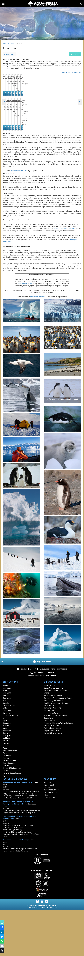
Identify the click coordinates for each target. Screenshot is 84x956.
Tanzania (6, 817)
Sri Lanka (6, 812)
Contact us (48, 834)
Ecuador (6, 764)
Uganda (6, 822)
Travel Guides (44, 715)
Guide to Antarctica (18, 217)
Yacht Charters (50, 767)
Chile (5, 754)
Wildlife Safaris (50, 752)
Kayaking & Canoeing (52, 754)
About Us (33, 715)
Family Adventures (51, 759)
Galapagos (7, 769)
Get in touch (75, 54)
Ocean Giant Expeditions (54, 734)
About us (47, 828)
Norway (6, 789)
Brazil (5, 747)
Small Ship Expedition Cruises (56, 749)
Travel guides (49, 843)
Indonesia (7, 777)
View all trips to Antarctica (71, 72)
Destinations (11, 43)
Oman (5, 792)
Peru (5, 799)
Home (4, 43)
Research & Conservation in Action (58, 744)
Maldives (6, 784)
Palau (5, 794)
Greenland (7, 772)
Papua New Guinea (10, 797)
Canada (6, 749)
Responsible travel (51, 836)
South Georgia (9, 809)
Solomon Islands (9, 807)
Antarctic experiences (38, 343)
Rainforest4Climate (25, 330)
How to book (62, 715)
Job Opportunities (51, 838)
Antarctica (7, 734)
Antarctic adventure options (64, 275)
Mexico (5, 787)
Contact (24, 715)
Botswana (7, 744)
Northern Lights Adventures (55, 762)
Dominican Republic (11, 762)
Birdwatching (49, 764)
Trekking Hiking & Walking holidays (58, 769)
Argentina (7, 739)
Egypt (5, 767)
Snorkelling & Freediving (54, 747)
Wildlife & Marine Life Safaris (55, 737)
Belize (5, 742)
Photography (49, 757)
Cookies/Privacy (32, 954)
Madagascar (8, 782)
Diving (46, 739)
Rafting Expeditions (52, 772)
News (53, 715)
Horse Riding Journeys (53, 779)
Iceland (5, 774)
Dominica (6, 759)
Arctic (5, 737)
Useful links (9, 54)
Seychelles (7, 802)
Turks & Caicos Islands (12, 819)
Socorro (6, 804)
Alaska (5, 732)
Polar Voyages (49, 732)
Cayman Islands (9, 752)
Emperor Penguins (51, 777)
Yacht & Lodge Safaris (52, 774)
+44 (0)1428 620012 (46, 719)
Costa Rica (7, 757)
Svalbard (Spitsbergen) (12, 814)
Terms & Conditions (49, 954)
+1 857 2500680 (49, 722)
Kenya (5, 779)
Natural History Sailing (53, 742)
